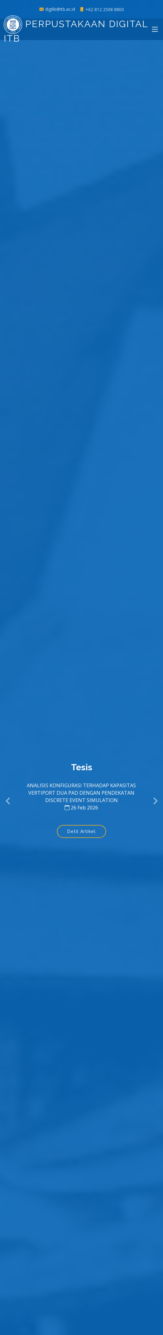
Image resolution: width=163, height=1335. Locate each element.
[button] (8, 801)
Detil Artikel (81, 832)
